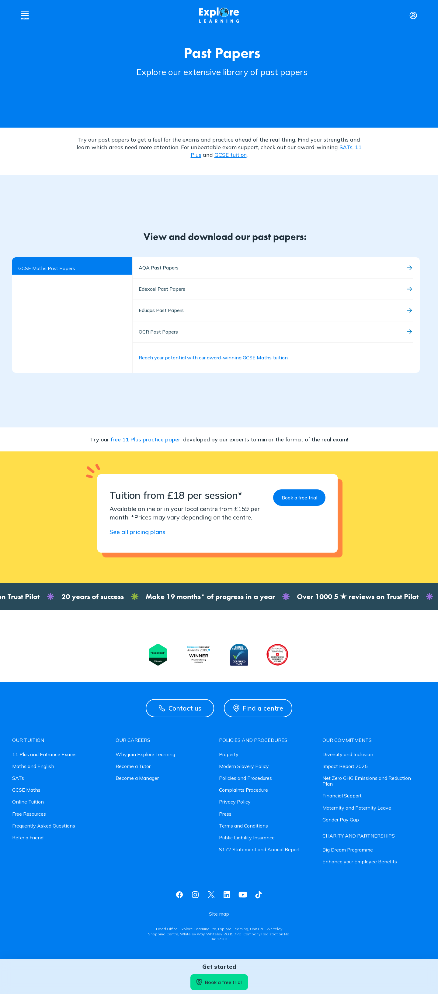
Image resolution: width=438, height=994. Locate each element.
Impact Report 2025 (345, 766)
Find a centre (258, 708)
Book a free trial (219, 982)
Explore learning (219, 15)
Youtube (242, 894)
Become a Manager (137, 778)
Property (228, 754)
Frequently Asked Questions (43, 826)
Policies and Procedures (245, 778)
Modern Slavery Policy (244, 766)
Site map (219, 914)
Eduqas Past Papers (161, 310)
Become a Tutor (133, 766)
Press (225, 814)
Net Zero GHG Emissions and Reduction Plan (366, 781)
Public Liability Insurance (247, 838)
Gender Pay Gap (340, 820)
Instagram (195, 894)
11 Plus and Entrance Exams (44, 754)
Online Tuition (28, 802)
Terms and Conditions (243, 826)
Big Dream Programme (347, 850)
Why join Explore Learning (145, 754)
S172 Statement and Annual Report (259, 849)
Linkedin (227, 894)
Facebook (179, 894)
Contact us (180, 708)
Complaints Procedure (243, 790)
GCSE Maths (26, 790)
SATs (346, 147)
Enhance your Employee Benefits (359, 862)
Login (413, 15)
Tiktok (258, 894)
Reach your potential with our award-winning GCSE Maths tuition (213, 358)
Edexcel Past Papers (162, 289)
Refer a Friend (27, 838)
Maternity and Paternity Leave (356, 808)
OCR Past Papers (158, 332)
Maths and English (33, 766)
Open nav (25, 15)
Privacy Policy (235, 802)
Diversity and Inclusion (347, 754)
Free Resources (29, 814)
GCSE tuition (230, 154)
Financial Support (342, 796)
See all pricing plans (137, 532)
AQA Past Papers (159, 268)
